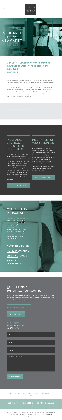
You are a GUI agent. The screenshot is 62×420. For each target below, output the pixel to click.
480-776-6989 (16, 314)
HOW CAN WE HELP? (31, 363)
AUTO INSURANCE (18, 246)
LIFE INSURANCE (17, 255)
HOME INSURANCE (18, 250)
